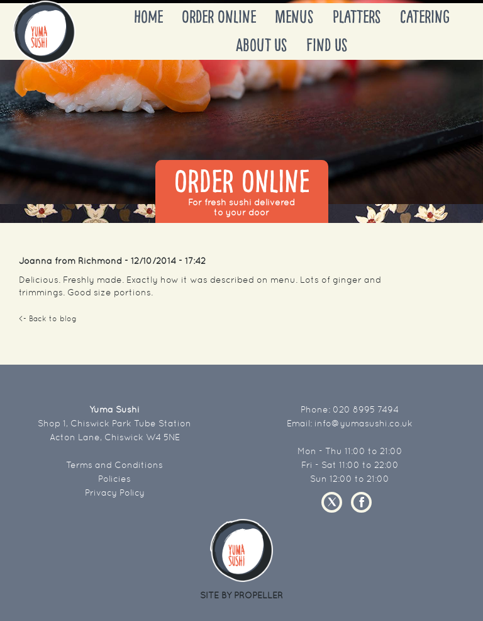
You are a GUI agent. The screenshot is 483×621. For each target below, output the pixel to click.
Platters (357, 17)
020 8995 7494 (366, 409)
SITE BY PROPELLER (241, 595)
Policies (114, 479)
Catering (425, 17)
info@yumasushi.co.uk (363, 423)
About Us (261, 45)
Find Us (327, 45)
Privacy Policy (115, 492)
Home (148, 17)
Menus (294, 17)
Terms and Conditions (114, 465)
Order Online (219, 17)
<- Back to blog (48, 318)
